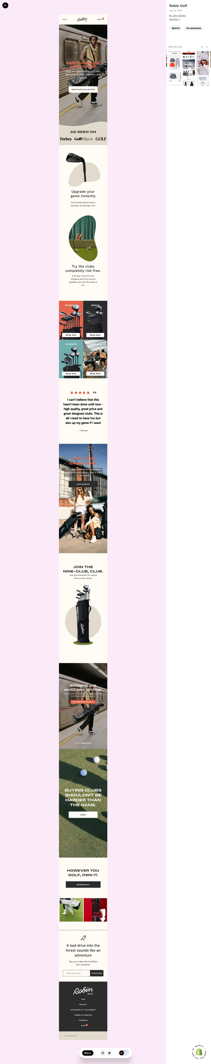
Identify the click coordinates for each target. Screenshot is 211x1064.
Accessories (193, 28)
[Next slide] (207, 47)
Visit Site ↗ (174, 19)
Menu (87, 1053)
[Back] (5, 5)
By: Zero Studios (177, 15)
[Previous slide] (202, 47)
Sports (176, 28)
